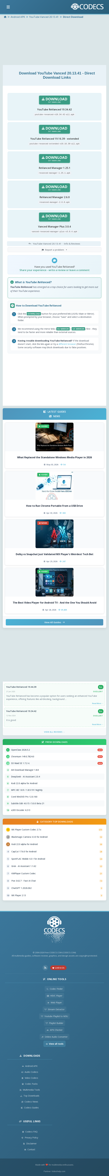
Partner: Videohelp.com (54, 1171)
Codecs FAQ (29, 1131)
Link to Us (58, 967)
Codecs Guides (30, 1107)
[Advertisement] (54, 42)
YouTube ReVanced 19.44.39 (21, 686)
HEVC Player (54, 995)
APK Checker (55, 1029)
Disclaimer (30, 1143)
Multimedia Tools (29, 1089)
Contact (29, 1149)
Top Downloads (29, 1095)
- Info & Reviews (54, 243)
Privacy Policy (29, 1137)
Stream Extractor (54, 1009)
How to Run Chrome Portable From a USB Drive (54, 505)
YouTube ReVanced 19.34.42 (21, 711)
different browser (67, 344)
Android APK (29, 1066)
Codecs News (29, 1101)
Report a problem (54, 249)
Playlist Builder (54, 1023)
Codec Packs (30, 1083)
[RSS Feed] (45, 967)
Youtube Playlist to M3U (54, 1016)
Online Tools (54, 979)
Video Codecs (29, 1077)
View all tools (54, 1043)
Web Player (54, 1002)
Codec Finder (54, 988)
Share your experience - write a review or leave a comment (55, 270)
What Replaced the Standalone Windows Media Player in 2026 (54, 457)
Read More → (97, 703)
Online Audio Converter (54, 1036)
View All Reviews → (54, 732)
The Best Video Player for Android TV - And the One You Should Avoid (54, 602)
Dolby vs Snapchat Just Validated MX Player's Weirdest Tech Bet (54, 554)
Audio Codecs (29, 1071)
